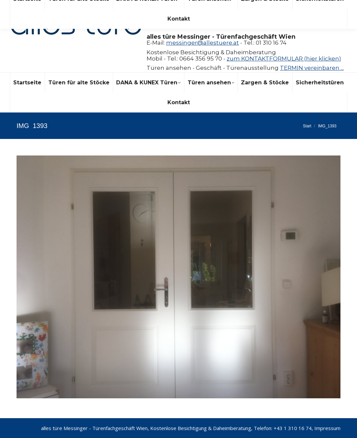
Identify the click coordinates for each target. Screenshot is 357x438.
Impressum (327, 428)
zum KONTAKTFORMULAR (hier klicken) (284, 58)
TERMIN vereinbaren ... (312, 68)
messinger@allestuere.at (202, 42)
